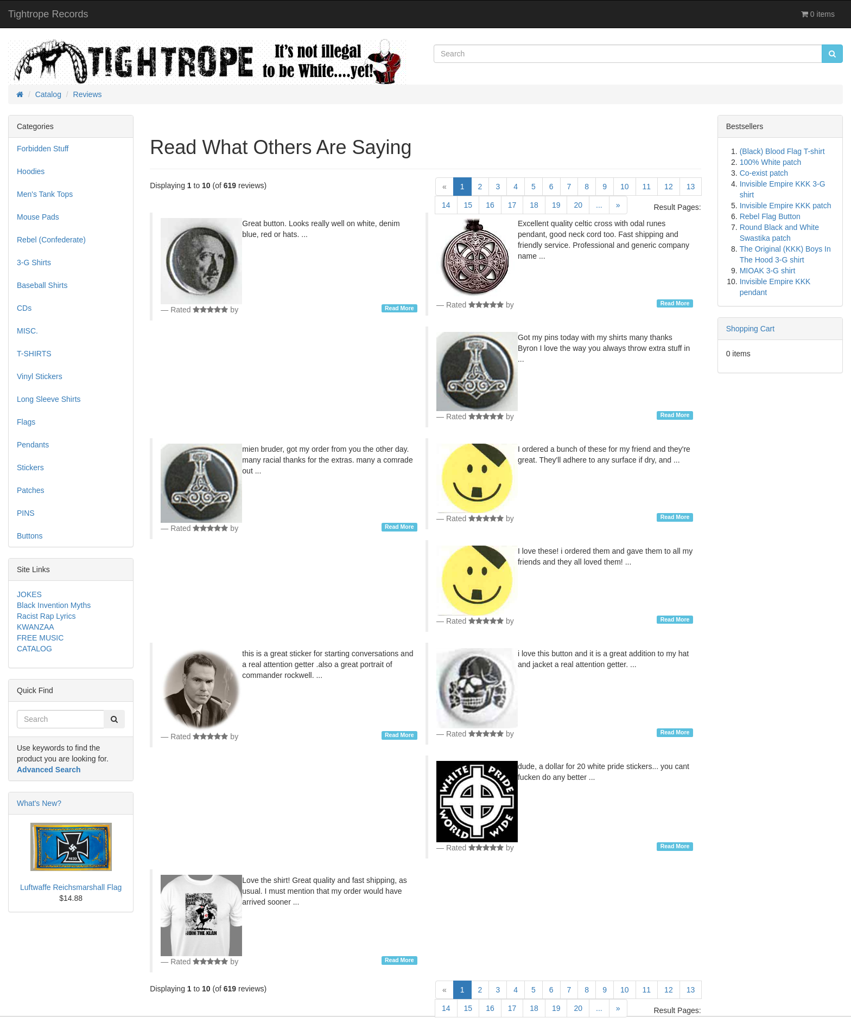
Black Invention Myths (54, 605)
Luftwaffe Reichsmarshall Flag (71, 887)
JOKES (29, 594)
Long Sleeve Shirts (49, 399)
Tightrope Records (48, 14)
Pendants (33, 444)
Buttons (29, 535)
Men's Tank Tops (45, 194)
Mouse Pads (38, 217)
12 (668, 186)
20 (578, 205)
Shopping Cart (750, 328)
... (599, 205)
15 (468, 205)
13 (691, 186)
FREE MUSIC (40, 637)
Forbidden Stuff (42, 148)
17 (512, 205)
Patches (31, 490)
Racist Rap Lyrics (46, 616)
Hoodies (31, 171)
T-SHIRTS (34, 353)
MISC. (27, 330)
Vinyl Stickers (39, 376)
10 (624, 186)
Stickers (30, 467)
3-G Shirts (34, 262)
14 (446, 205)
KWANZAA (35, 627)
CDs (24, 308)
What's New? (39, 803)
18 (534, 205)
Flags (26, 422)
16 (490, 205)
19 (556, 205)
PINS (26, 513)
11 (647, 186)
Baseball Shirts (42, 285)
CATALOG (34, 648)
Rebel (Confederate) (51, 239)
